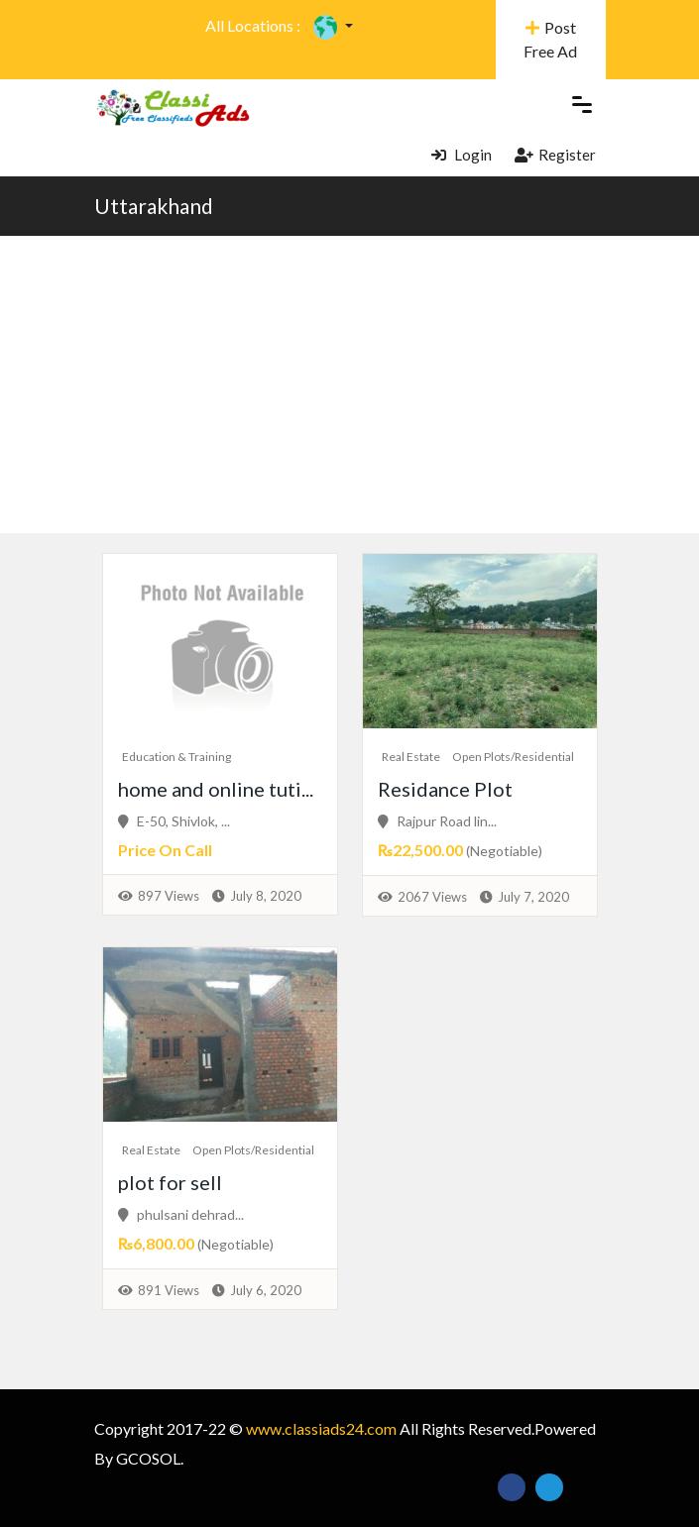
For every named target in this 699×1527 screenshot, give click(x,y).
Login (461, 155)
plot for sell (170, 1182)
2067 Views (432, 897)
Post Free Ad (550, 39)
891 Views (168, 1290)
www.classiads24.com (321, 1428)
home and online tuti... (215, 789)
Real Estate (411, 756)
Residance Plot (445, 789)
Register (555, 155)
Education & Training (176, 756)
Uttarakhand (153, 205)
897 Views (168, 896)
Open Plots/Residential (513, 756)
